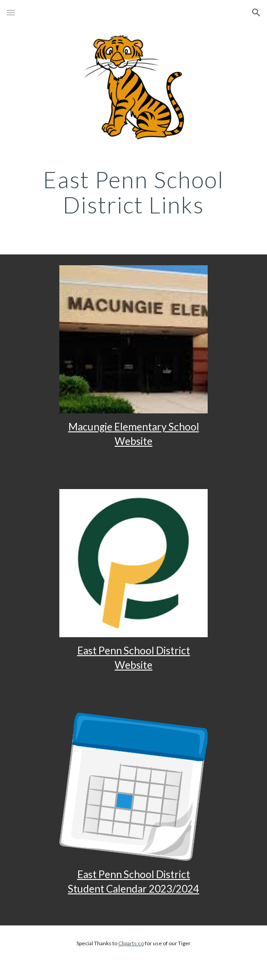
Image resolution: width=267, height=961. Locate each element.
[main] (133, 196)
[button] (11, 12)
